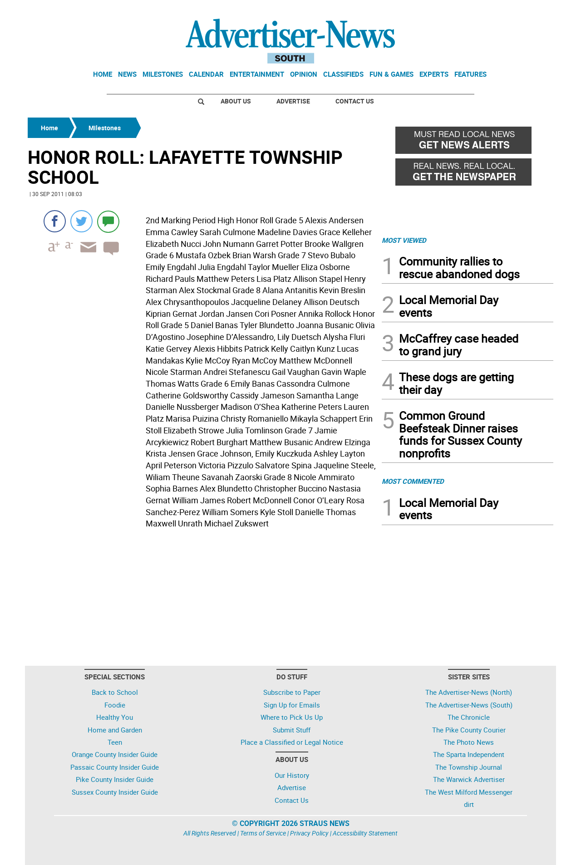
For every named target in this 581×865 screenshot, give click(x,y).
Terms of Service (263, 833)
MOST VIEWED (404, 240)
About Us (236, 101)
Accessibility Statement (365, 833)
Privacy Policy (309, 833)
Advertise (293, 101)
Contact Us (354, 101)
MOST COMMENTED (413, 481)
